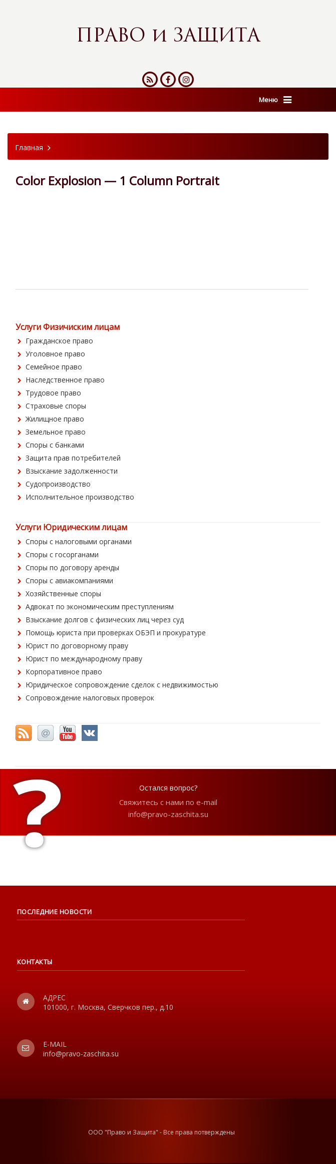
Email (46, 733)
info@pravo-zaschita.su (168, 814)
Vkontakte (90, 733)
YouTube (68, 733)
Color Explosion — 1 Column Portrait (117, 180)
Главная (29, 147)
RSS (24, 733)
